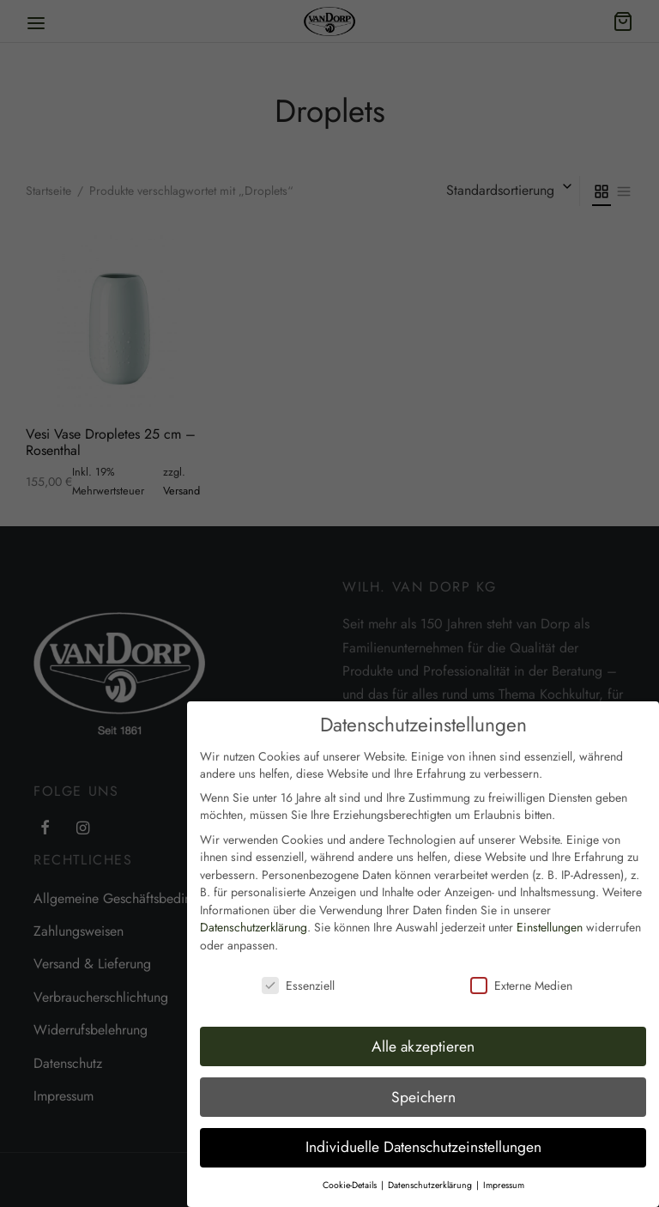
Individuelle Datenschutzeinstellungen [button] (423, 1139)
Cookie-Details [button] (351, 1177)
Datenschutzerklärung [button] (431, 1177)
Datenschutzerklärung (253, 919)
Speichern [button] (423, 1088)
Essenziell (298, 977)
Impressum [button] (503, 1177)
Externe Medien (521, 977)
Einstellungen (550, 919)
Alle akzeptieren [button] (423, 1038)
